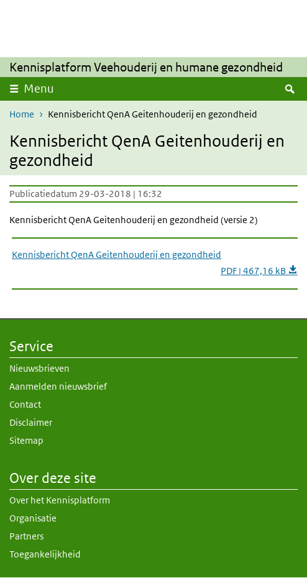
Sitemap (26, 440)
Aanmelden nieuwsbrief (58, 386)
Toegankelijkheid (45, 554)
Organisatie (33, 518)
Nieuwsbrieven (39, 368)
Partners (26, 536)
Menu (39, 88)
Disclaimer (30, 422)
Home (21, 114)
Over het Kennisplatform (59, 500)
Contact (25, 404)
